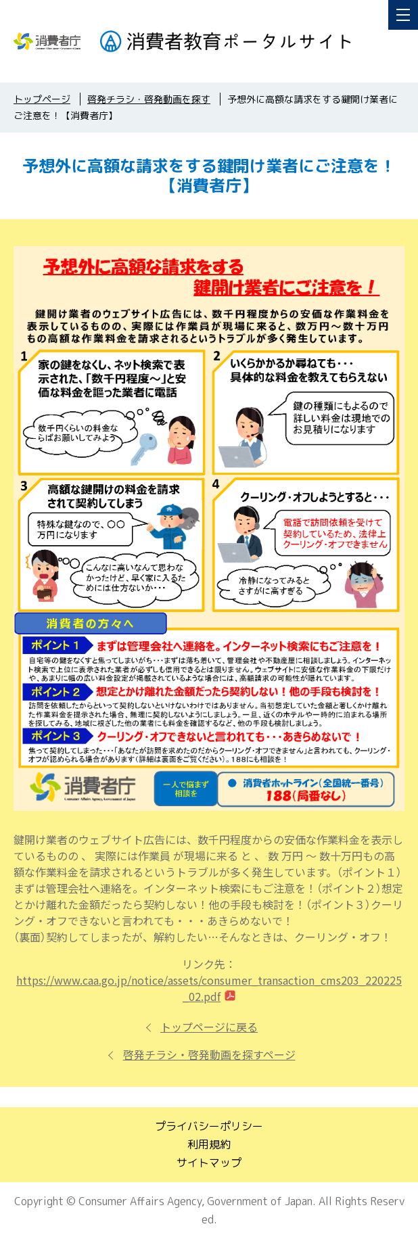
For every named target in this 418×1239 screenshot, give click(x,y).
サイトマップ (209, 1162)
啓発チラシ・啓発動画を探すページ (209, 1054)
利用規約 (209, 1144)
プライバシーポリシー (209, 1126)
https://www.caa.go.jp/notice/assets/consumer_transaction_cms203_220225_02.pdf (209, 988)
